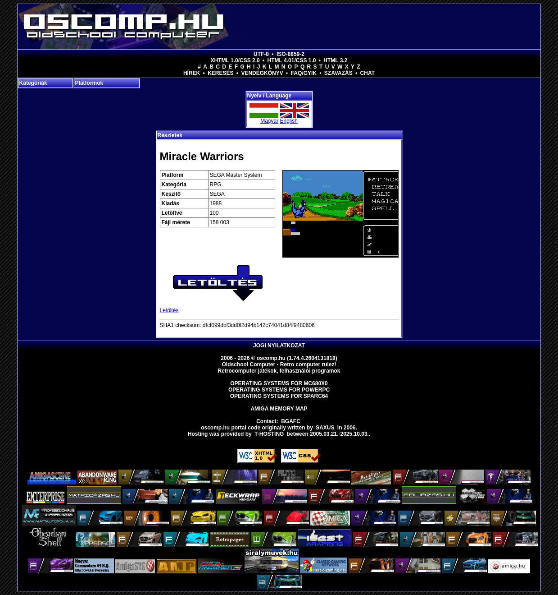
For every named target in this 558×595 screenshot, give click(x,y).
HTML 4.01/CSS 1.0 (292, 60)
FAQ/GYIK (304, 73)
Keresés (220, 73)
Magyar (269, 121)
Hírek (191, 73)
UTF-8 (261, 54)
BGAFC (290, 421)
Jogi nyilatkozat (279, 345)
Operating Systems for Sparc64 (279, 396)
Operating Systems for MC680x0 (279, 383)
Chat (367, 73)
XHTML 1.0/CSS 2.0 (235, 60)
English (289, 121)
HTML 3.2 (335, 60)
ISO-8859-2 (290, 54)
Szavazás (338, 73)
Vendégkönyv (262, 73)
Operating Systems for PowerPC (279, 390)
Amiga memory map (278, 409)
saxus (325, 427)
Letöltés (169, 310)
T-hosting (269, 434)
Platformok (89, 83)
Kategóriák (33, 83)
